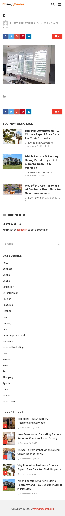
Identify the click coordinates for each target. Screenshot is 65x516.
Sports (6, 383)
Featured (8, 305)
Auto (5, 262)
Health (6, 329)
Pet (5, 371)
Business (7, 268)
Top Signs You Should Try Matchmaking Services (32, 420)
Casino (6, 274)
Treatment (9, 401)
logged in (22, 229)
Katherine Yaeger (24, 23)
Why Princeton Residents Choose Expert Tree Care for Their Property (42, 134)
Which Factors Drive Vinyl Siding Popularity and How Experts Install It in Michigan (43, 162)
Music (6, 365)
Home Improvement (14, 335)
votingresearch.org (43, 509)
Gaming (7, 323)
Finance (7, 311)
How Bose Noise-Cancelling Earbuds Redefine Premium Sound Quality (39, 436)
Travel (6, 395)
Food (5, 317)
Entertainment (11, 292)
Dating (6, 280)
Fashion (7, 299)
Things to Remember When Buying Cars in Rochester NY (38, 451)
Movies (6, 359)
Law (5, 353)
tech (5, 389)
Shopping (8, 377)
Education (8, 286)
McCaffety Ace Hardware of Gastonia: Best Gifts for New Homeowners (43, 189)
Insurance (8, 341)
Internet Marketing (13, 347)
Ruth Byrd (34, 198)
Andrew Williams (38, 172)
